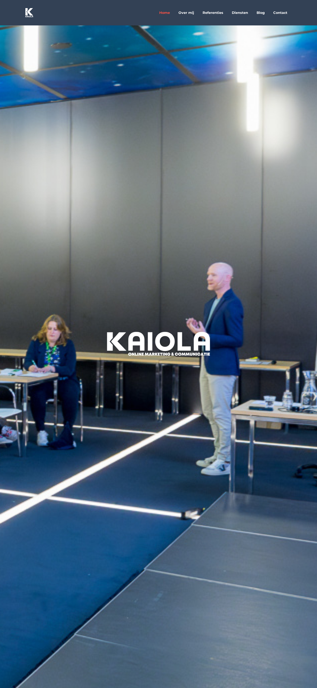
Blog (261, 13)
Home (164, 13)
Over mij (186, 13)
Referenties (213, 13)
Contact (280, 13)
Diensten (240, 13)
